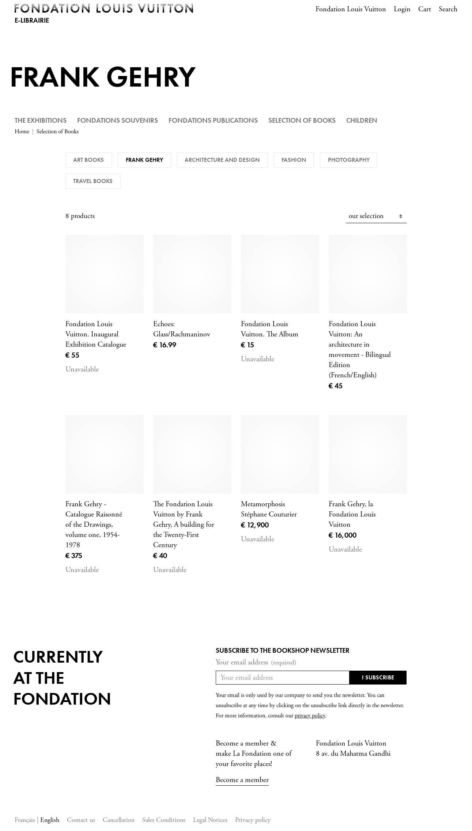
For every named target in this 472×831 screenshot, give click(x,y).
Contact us (81, 820)
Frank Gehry (144, 160)
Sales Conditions (163, 820)
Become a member (242, 780)
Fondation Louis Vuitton (351, 9)
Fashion (294, 160)
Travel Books (93, 181)
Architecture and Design (222, 160)
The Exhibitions (41, 120)
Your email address (256, 662)
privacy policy (310, 716)
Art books (88, 160)
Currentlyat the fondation (62, 677)
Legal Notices (210, 820)
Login (402, 9)
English (49, 820)
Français (26, 820)
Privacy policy (253, 820)
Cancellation (119, 820)
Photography (349, 160)
